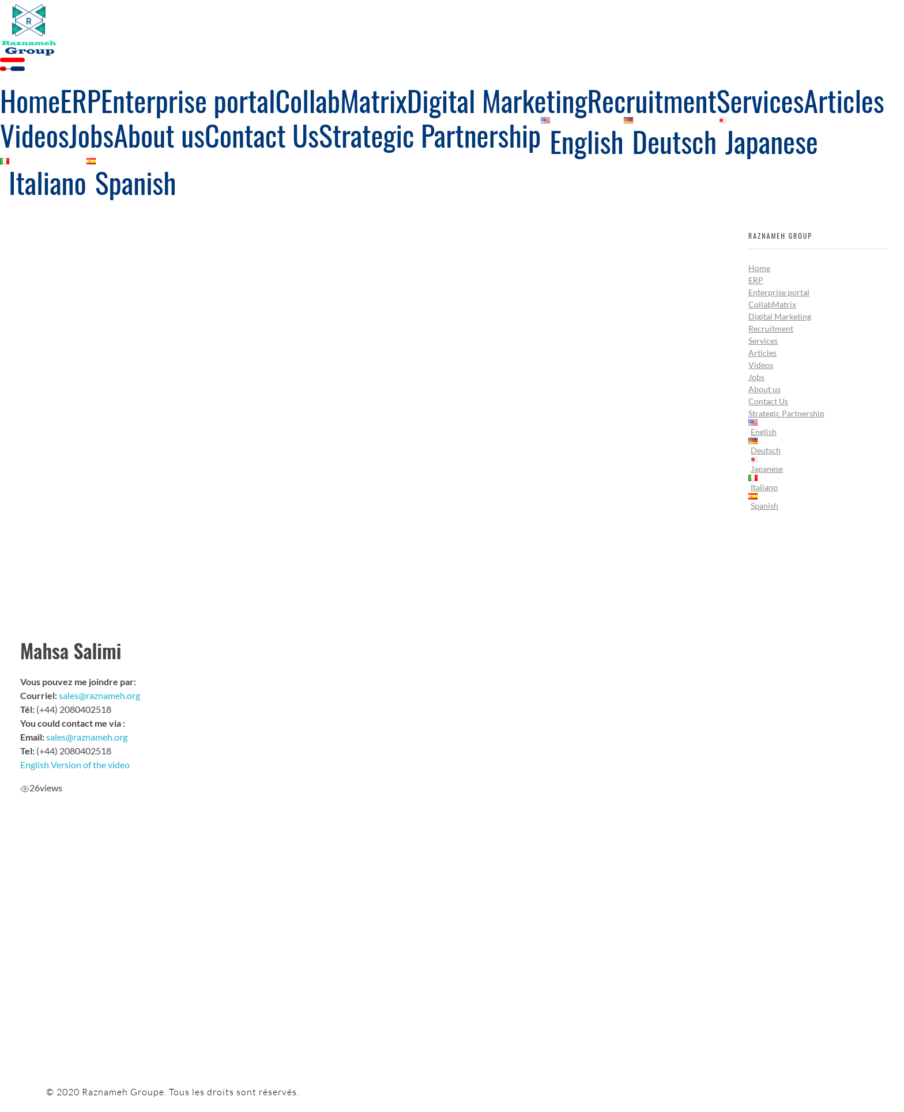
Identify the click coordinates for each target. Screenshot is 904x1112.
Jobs (756, 377)
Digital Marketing (779, 316)
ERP (755, 280)
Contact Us (768, 401)
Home (759, 268)
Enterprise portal (778, 292)
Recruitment (770, 328)
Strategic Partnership (786, 413)
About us (764, 389)
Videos (760, 365)
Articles (762, 353)
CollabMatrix (772, 304)
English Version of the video (75, 764)
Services (763, 340)
